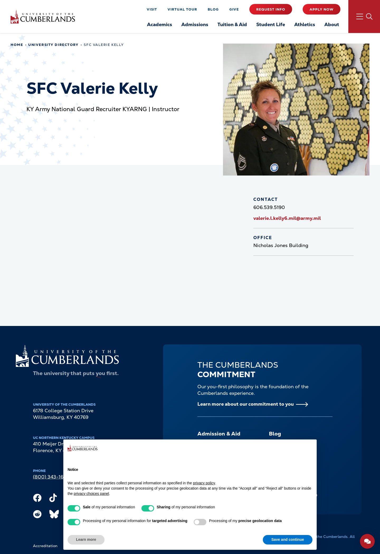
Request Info (270, 9)
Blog (213, 9)
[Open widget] (367, 541)
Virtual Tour (182, 9)
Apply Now (322, 9)
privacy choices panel (91, 493)
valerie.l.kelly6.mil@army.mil (287, 218)
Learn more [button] (86, 539)
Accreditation (45, 545)
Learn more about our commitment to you (245, 404)
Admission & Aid (218, 433)
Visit (152, 9)
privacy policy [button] (204, 483)
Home (17, 44)
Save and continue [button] (287, 539)
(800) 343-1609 (51, 477)
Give (234, 9)
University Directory (53, 44)
